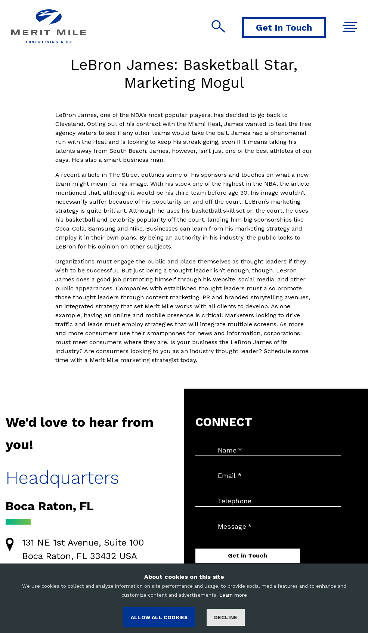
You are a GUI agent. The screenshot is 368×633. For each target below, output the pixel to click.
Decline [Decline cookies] (225, 617)
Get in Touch (247, 555)
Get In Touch (284, 27)
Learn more (233, 595)
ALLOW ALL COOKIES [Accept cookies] (159, 617)
